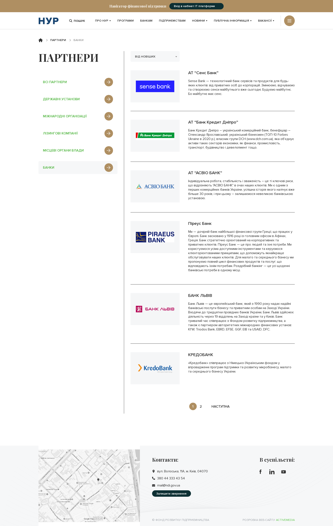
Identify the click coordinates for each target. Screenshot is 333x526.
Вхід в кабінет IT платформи (194, 6)
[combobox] (155, 56)
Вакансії (266, 20)
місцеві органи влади (78, 150)
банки (78, 167)
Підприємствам (172, 20)
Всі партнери (78, 82)
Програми (125, 20)
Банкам (146, 20)
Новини (199, 20)
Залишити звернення (171, 493)
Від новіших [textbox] (145, 56)
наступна (220, 406)
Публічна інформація (233, 20)
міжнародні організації (78, 116)
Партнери (58, 40)
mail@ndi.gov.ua (168, 485)
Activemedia (285, 520)
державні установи (78, 99)
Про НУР (103, 20)
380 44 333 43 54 (171, 478)
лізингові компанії (78, 133)
